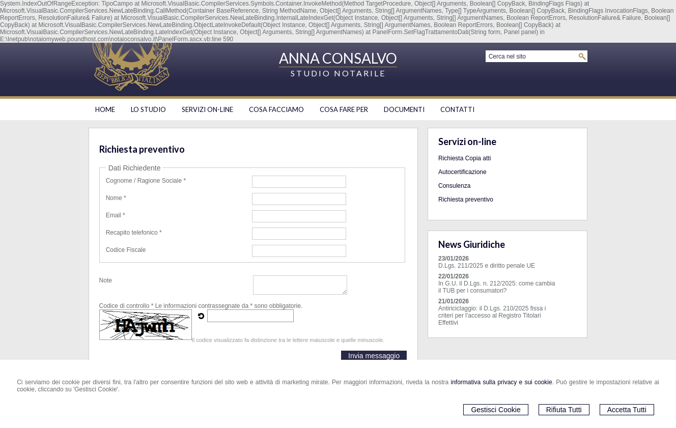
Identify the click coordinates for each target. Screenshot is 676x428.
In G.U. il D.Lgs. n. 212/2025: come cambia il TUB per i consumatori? (496, 287)
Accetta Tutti (626, 410)
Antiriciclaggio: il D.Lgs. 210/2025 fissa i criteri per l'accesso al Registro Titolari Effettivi (492, 315)
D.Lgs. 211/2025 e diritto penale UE (486, 265)
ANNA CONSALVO (338, 58)
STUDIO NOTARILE (338, 73)
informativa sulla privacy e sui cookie (501, 382)
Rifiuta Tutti (564, 410)
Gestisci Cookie (495, 410)
